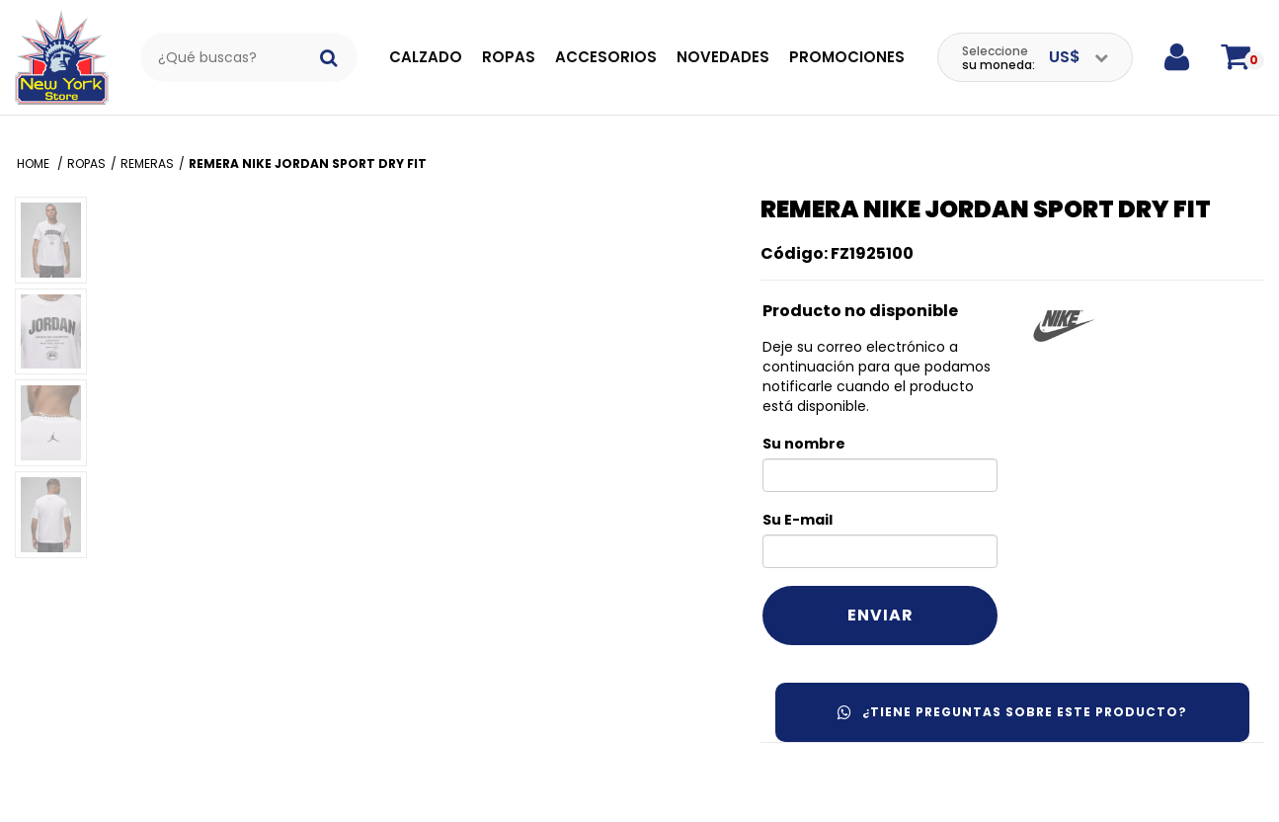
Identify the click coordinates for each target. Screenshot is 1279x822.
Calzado (425, 56)
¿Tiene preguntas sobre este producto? (1012, 711)
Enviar (880, 615)
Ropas (508, 56)
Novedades (723, 56)
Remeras (147, 163)
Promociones (847, 56)
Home (34, 163)
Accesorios (606, 56)
